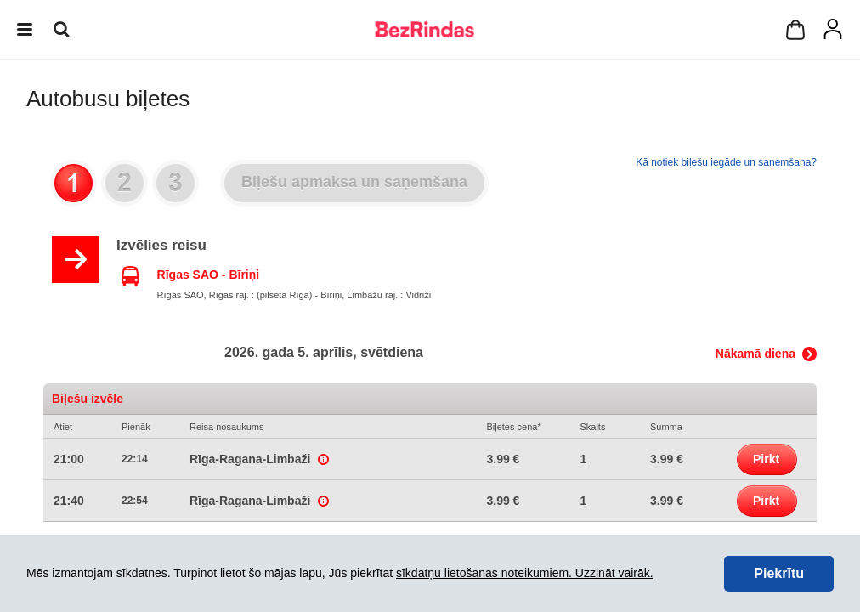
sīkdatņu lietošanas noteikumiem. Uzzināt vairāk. (524, 573)
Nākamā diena (755, 353)
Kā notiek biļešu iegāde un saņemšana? (726, 162)
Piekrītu (779, 573)
